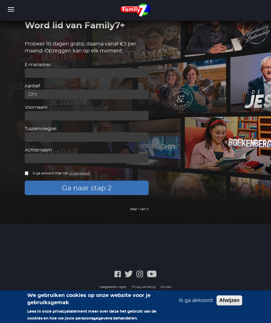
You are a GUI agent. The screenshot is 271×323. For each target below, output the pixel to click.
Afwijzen (229, 301)
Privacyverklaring (144, 287)
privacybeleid (79, 173)
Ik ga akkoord (196, 301)
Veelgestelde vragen (113, 287)
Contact (166, 287)
